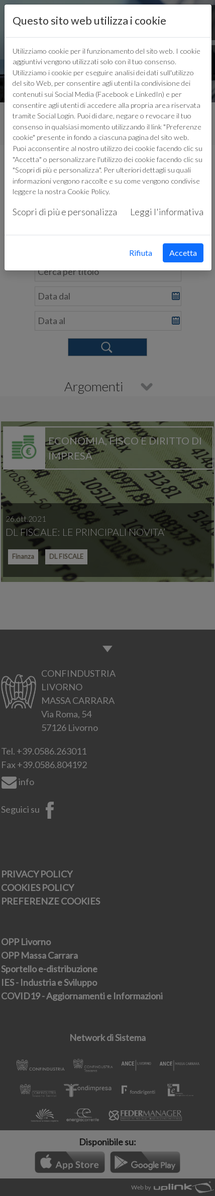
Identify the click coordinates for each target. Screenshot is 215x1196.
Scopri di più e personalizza (65, 211)
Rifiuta (140, 252)
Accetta (183, 252)
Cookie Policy (88, 191)
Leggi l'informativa (166, 211)
